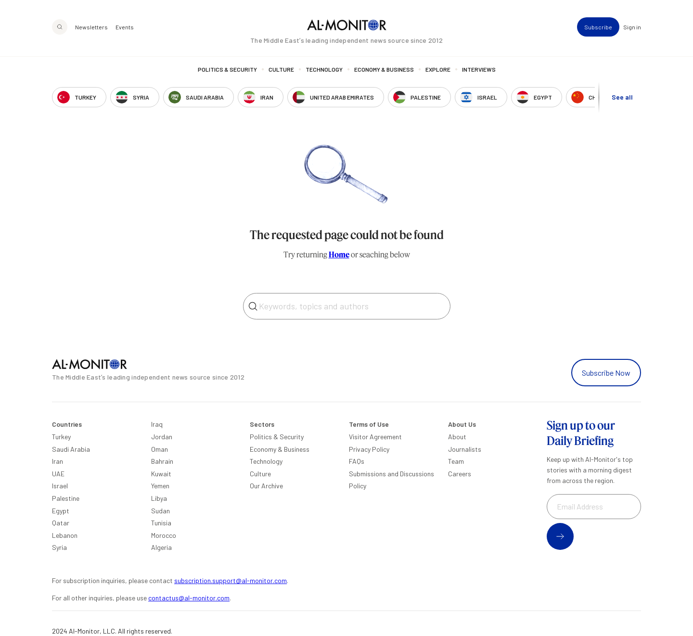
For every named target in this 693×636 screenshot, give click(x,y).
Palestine (65, 498)
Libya (159, 498)
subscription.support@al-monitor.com (230, 580)
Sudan (160, 511)
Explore (437, 70)
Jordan (161, 436)
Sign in (632, 27)
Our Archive (266, 486)
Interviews (479, 70)
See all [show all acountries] (622, 97)
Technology (324, 70)
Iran (57, 461)
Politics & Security (227, 70)
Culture (281, 70)
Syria (59, 547)
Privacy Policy (369, 449)
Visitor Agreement (375, 436)
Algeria (161, 547)
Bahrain (162, 461)
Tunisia (161, 523)
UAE (58, 474)
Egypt (60, 511)
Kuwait (161, 474)
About (457, 436)
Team (456, 461)
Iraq (157, 424)
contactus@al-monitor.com (189, 598)
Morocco (163, 535)
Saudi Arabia (71, 449)
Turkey (61, 436)
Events (125, 27)
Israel (60, 486)
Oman (159, 449)
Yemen (160, 486)
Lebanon (64, 535)
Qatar (60, 523)
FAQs (356, 461)
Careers (459, 474)
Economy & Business (384, 70)
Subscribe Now (606, 372)
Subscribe (598, 27)
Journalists (464, 449)
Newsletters (91, 27)
